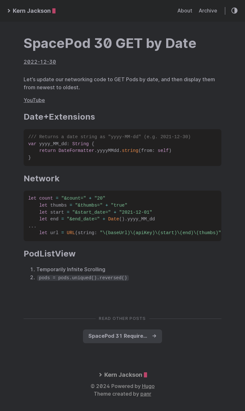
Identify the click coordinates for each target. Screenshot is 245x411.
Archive (208, 11)
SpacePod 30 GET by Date (110, 43)
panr (145, 394)
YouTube (34, 100)
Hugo (148, 386)
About (184, 11)
